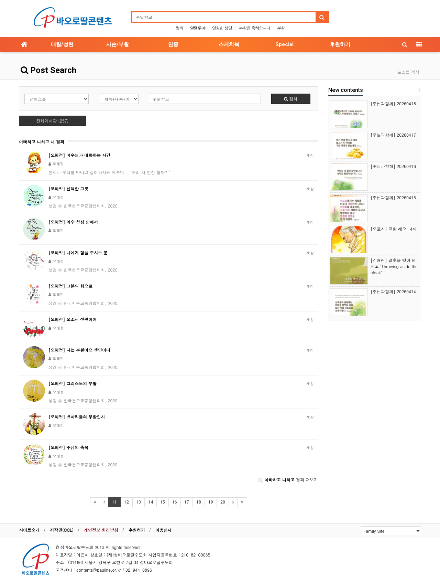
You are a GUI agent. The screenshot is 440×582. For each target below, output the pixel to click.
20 (222, 502)
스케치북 (229, 44)
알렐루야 (197, 28)
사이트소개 (29, 530)
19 (210, 502)
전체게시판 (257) (52, 121)
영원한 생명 (222, 28)
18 (198, 502)
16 (174, 502)
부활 (281, 28)
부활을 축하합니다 (254, 28)
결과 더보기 (288, 480)
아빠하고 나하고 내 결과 (41, 142)
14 (150, 502)
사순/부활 (117, 44)
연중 (173, 44)
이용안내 (163, 530)
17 (186, 502)
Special (284, 44)
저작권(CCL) (62, 530)
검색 (290, 99)
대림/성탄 (62, 44)
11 (114, 502)
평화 (179, 28)
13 (138, 502)
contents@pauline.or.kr (98, 570)
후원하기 (340, 44)
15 (162, 502)
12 (126, 502)
